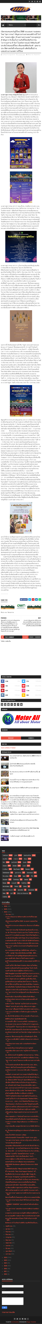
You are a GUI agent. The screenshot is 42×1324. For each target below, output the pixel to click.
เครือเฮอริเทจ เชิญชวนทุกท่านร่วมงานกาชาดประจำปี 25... (21, 1113)
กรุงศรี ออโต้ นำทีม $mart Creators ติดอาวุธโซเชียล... (21, 965)
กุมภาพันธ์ (9, 1251)
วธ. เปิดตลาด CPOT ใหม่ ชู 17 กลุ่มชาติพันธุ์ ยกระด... (21, 1080)
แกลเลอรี (14, 883)
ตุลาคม (8, 1229)
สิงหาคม (8, 1234)
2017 (5, 1271)
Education (5, 879)
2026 (5, 906)
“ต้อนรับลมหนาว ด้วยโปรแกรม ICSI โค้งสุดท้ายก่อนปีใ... (22, 1104)
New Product (17, 869)
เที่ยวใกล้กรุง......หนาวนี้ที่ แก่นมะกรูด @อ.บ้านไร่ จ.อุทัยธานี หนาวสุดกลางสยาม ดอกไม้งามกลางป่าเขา (24, 813)
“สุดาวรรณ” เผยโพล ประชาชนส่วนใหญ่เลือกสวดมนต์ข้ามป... (21, 946)
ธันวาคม (8, 914)
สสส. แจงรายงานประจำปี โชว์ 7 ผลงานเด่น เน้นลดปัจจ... (22, 1088)
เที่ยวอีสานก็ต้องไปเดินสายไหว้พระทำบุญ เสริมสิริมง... (21, 1082)
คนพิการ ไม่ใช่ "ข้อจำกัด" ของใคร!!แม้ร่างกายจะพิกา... (21, 1003)
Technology (16, 879)
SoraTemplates (15, 1322)
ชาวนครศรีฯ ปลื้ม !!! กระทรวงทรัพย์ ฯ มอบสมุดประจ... (21, 1021)
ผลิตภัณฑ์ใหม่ (27, 855)
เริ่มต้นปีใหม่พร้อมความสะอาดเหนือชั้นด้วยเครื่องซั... (21, 1182)
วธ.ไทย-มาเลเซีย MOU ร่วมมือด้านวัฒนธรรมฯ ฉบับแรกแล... (22, 1040)
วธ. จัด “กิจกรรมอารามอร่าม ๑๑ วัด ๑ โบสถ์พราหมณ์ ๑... (22, 932)
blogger (25, 637)
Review (4, 883)
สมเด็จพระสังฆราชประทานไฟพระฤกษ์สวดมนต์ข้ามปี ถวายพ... (21, 1000)
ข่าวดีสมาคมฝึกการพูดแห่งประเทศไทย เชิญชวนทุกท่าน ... (22, 1187)
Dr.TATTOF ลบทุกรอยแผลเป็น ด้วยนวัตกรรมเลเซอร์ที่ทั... (22, 1029)
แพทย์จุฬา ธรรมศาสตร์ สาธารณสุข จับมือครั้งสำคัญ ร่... (22, 1074)
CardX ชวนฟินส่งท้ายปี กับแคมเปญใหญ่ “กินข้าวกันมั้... (21, 968)
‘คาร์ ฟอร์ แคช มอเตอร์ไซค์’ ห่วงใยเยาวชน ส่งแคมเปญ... (22, 1179)
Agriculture (20, 890)
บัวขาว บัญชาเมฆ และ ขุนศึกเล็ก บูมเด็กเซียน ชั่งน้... (21, 979)
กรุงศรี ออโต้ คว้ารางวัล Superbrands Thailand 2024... (21, 1098)
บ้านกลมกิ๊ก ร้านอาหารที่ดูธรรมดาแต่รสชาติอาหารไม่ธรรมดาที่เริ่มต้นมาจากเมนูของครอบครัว (24, 781)
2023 (5, 1257)
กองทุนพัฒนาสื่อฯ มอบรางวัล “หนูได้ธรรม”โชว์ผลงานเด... (21, 1051)
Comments (31, 738)
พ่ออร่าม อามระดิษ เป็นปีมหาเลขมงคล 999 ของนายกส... (22, 943)
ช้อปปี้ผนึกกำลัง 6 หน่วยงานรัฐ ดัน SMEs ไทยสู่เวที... (20, 1174)
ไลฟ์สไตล (24, 883)
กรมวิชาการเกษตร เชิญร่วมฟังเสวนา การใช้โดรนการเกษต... (21, 1122)
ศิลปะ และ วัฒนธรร (8, 890)
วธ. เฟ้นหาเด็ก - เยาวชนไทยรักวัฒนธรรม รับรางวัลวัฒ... (22, 1148)
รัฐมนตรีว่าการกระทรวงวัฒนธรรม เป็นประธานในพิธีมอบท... (22, 926)
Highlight (11, 738)
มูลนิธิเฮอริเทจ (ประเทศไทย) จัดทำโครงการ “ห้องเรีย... (21, 981)
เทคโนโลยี (14, 862)
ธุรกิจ (15, 855)
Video (4, 893)
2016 (5, 1274)
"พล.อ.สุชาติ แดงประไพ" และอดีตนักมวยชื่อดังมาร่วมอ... (22, 1057)
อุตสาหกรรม (18, 872)
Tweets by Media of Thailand (8, 748)
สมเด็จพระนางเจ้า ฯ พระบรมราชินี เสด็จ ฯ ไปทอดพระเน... (21, 1071)
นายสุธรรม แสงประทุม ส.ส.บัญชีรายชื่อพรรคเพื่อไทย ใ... (22, 1213)
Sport (24, 876)
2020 (5, 1266)
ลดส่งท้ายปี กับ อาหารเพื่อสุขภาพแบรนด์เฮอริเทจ (20, 1162)
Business (28, 869)
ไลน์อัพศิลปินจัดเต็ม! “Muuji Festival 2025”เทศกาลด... (21, 1169)
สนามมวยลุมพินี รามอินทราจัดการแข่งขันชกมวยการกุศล (22, 1216)
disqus (31, 637)
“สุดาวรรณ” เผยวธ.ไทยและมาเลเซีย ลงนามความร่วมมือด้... (22, 1061)
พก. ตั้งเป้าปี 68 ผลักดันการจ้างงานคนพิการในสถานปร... (22, 1016)
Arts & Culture (6, 886)
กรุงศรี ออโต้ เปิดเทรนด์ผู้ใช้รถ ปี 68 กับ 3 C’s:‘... (19, 971)
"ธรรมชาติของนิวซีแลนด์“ (13, 1143)
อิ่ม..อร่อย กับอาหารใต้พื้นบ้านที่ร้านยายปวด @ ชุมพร (24, 788)
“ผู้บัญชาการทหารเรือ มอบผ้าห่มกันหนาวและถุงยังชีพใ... (22, 989)
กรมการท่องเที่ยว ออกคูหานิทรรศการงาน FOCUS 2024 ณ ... (22, 1127)
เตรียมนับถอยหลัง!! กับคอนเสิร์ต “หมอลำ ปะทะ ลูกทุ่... (21, 1137)
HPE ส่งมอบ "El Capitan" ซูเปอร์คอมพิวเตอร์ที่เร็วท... (20, 1177)
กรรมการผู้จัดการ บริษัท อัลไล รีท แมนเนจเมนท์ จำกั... (21, 1159)
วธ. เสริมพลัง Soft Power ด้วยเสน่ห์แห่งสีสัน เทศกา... (21, 1085)
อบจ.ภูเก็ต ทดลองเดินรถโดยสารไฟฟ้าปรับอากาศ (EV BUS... (21, 1219)
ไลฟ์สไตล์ (5, 855)
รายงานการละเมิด (8, 1312)
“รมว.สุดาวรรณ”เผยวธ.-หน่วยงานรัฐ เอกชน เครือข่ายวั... (22, 1140)
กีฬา (4, 862)
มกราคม (8, 1254)
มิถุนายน (8, 1240)
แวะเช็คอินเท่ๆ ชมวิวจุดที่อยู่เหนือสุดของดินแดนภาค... (21, 955)
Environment (31, 890)
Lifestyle (15, 866)
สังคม (25, 859)
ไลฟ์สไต (5, 897)
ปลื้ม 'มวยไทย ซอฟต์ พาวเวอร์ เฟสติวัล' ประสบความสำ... (22, 1190)
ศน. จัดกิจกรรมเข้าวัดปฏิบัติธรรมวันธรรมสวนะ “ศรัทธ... (22, 1055)
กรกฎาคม (9, 1237)
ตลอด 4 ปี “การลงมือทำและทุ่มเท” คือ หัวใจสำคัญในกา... (22, 935)
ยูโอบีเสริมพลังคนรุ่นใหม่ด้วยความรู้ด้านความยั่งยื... (20, 1109)
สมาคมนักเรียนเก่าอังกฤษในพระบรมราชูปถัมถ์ (19, 1048)
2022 (5, 1260)
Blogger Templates (31, 1322)
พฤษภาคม (9, 1243)
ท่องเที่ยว (5, 859)
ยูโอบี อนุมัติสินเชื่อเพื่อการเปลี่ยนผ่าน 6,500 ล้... (19, 1093)
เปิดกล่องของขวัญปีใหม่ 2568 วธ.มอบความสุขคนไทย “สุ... (21, 922)
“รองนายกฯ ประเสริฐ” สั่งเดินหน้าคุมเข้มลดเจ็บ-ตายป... (22, 930)
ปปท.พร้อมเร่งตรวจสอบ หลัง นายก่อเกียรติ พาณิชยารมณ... (20, 1044)
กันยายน (8, 1232)
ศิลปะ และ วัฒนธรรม (34, 54)
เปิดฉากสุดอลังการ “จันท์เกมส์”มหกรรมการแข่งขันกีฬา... (22, 1116)
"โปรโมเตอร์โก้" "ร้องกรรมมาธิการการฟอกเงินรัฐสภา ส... (22, 1027)
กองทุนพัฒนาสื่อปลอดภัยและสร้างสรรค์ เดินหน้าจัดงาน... (22, 1077)
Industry (26, 879)
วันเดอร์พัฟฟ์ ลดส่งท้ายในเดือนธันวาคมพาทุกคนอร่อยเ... (22, 1119)
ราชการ (16, 859)
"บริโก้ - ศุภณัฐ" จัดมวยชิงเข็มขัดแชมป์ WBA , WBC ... (21, 953)
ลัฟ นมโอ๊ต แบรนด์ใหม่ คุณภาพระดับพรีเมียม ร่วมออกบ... (22, 984)
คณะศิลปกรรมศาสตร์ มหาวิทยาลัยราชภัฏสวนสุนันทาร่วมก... (22, 1033)
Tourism (5, 866)
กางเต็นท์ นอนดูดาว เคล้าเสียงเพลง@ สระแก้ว (22, 836)
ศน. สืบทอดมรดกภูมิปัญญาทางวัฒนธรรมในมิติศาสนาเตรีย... (22, 1131)
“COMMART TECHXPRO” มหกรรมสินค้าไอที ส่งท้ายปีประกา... (22, 1205)
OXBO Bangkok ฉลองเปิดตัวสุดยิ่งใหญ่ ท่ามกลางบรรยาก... (22, 973)
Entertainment (6, 872)
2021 (5, 1263)
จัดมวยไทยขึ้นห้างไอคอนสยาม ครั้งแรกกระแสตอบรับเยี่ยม (22, 1197)
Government (30, 872)
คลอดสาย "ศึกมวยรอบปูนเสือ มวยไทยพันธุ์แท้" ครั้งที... (21, 1036)
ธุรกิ (12, 893)
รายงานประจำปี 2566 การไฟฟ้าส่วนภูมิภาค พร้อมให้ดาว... (21, 1012)
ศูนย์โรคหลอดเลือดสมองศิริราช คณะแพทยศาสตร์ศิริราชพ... (22, 962)
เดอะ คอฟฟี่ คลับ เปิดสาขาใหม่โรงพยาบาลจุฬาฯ (19, 958)
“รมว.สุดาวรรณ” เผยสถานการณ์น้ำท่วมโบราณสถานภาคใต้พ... (22, 1194)
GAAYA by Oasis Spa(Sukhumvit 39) (15, 1019)
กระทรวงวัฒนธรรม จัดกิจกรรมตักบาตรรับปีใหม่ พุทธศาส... (21, 917)
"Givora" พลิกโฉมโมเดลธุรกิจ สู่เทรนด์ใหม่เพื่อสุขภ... (21, 1067)
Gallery (25, 886)
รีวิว (32, 876)
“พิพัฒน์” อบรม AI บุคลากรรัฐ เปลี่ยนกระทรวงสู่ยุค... (21, 1006)
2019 (5, 1268)
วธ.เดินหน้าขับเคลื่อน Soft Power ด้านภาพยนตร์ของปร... (22, 938)
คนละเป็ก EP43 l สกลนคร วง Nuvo (15, 1135)
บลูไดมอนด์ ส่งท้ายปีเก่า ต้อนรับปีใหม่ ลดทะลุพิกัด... (20, 1185)
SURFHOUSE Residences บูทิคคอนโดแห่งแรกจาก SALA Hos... (21, 1165)
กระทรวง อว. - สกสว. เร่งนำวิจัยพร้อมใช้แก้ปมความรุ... (21, 1101)
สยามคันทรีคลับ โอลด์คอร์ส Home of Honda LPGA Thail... (22, 987)
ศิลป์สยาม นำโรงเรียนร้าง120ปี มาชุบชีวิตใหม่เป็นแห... (21, 1223)
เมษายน (8, 1245)
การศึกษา (5, 869)
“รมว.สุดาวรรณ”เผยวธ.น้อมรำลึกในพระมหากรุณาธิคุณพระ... (22, 1201)
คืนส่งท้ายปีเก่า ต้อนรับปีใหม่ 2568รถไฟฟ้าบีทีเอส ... (20, 996)
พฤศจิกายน (9, 1226)
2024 (6, 912)
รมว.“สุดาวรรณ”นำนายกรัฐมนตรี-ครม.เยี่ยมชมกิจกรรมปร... (22, 993)
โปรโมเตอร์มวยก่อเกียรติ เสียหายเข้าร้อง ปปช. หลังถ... (21, 1065)
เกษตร (24, 866)
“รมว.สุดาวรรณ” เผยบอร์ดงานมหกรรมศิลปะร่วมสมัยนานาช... (22, 1209)
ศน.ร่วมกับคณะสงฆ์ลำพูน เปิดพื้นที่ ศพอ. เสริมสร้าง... (21, 950)
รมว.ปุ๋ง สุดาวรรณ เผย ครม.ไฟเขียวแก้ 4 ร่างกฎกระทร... (22, 1024)
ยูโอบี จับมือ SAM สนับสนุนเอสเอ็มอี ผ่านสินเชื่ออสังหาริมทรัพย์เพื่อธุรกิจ (22, 765)
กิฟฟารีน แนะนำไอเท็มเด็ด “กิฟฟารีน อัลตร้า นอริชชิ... (21, 976)
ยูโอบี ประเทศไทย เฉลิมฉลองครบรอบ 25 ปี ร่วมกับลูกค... (22, 1107)
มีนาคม (8, 1248)
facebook (37, 637)
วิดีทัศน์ (16, 886)
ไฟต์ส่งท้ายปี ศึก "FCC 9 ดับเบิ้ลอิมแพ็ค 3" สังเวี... (19, 1156)
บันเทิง (24, 862)
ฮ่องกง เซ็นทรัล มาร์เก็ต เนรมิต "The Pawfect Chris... (21, 1090)
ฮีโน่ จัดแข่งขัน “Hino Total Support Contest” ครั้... (21, 1171)
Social (15, 876)
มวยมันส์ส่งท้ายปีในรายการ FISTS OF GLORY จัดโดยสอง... (22, 940)
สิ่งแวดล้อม (6, 876)
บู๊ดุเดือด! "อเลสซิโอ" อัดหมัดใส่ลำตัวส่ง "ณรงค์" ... (20, 1153)
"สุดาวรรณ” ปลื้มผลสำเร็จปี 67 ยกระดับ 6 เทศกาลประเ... (22, 1009)
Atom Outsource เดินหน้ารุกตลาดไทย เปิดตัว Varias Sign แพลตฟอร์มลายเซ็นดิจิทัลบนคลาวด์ (24, 829)
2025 (5, 909)
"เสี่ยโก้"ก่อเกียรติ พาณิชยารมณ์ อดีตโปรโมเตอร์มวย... (21, 1096)
